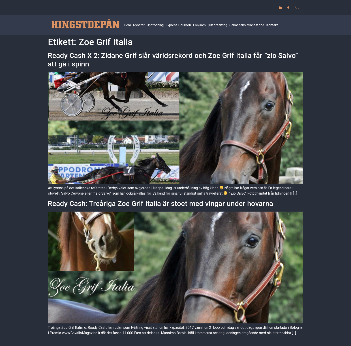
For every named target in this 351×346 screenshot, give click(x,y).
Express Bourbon (178, 25)
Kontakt (272, 25)
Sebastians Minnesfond (246, 25)
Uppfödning (155, 25)
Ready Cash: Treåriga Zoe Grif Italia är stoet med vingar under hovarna (160, 203)
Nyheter (139, 25)
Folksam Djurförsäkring (210, 25)
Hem (127, 25)
